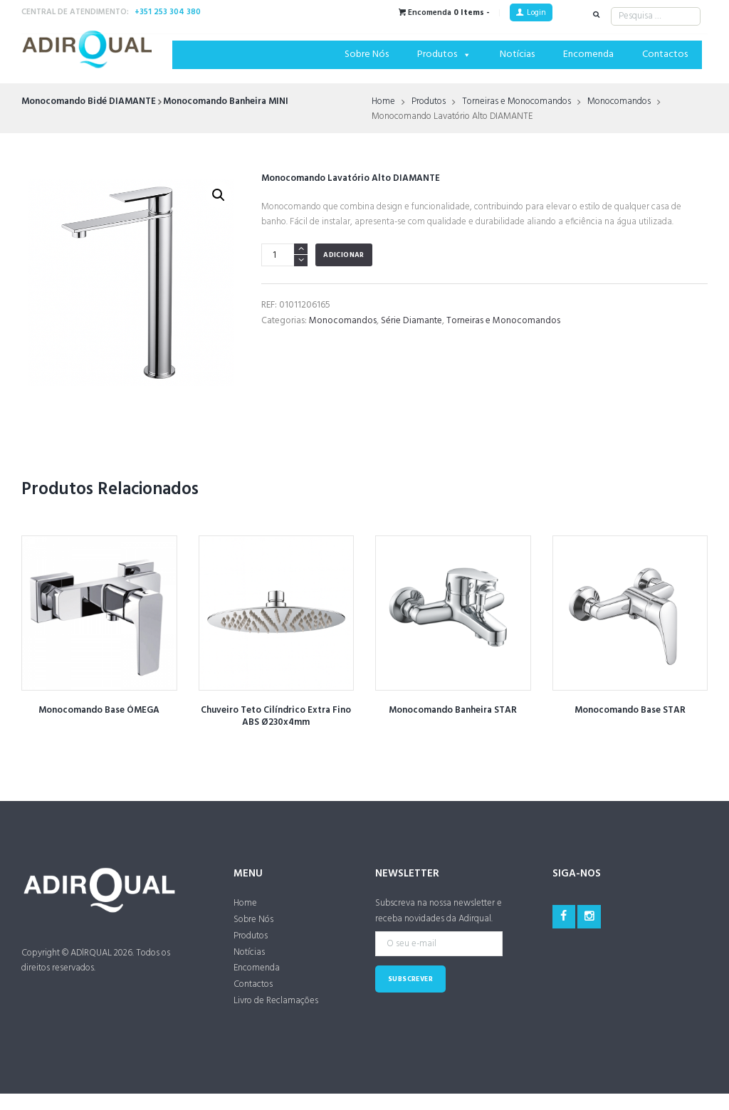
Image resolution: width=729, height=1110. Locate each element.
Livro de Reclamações (276, 1000)
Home (383, 102)
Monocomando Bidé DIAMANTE (88, 101)
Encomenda (588, 54)
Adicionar (343, 255)
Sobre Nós (367, 54)
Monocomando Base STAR (630, 710)
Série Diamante (411, 320)
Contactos (665, 54)
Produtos (444, 54)
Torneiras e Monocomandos (516, 102)
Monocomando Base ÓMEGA (98, 710)
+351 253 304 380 (168, 12)
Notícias (517, 54)
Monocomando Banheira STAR (453, 710)
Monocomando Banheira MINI (225, 101)
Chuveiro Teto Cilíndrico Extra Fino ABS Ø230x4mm (276, 716)
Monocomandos (619, 102)
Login (536, 12)
